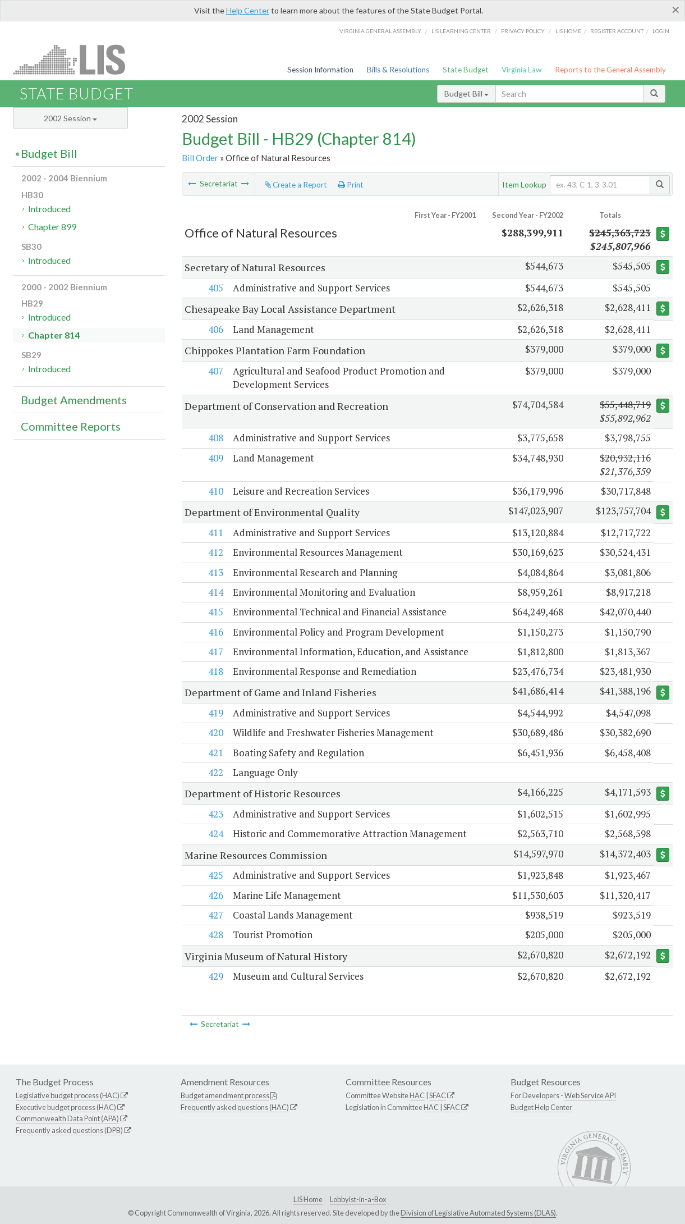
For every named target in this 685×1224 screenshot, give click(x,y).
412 (214, 552)
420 (214, 732)
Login (660, 31)
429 (214, 976)
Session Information (320, 69)
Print (351, 184)
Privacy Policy (523, 31)
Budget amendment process (225, 1095)
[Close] (676, 9)
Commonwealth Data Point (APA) (67, 1118)
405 (214, 287)
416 (214, 631)
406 (214, 329)
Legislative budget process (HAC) (67, 1095)
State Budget (466, 69)
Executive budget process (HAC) (66, 1107)
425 (214, 875)
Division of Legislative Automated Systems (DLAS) (478, 1212)
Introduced (49, 208)
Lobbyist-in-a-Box (358, 1199)
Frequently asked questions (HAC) (235, 1107)
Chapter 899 (52, 226)
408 (214, 437)
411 (214, 532)
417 (214, 651)
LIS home (568, 31)
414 (214, 592)
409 (214, 457)
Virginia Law (521, 69)
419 (214, 712)
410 (214, 491)
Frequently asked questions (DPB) (69, 1130)
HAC (417, 1095)
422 (214, 772)
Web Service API (590, 1095)
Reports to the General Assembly (610, 69)
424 (214, 833)
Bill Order (200, 158)
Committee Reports (71, 426)
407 (214, 370)
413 (214, 572)
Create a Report (296, 184)
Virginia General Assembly (380, 31)
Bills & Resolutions (398, 69)
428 (214, 934)
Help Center (247, 10)
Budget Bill (466, 93)
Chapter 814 (54, 335)
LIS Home (308, 1199)
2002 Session (70, 118)
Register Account (616, 31)
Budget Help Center (541, 1107)
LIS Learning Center (461, 31)
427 (214, 914)
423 (214, 813)
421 (214, 752)
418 (214, 671)
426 (214, 895)
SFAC (437, 1095)
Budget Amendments (74, 400)
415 (214, 611)
